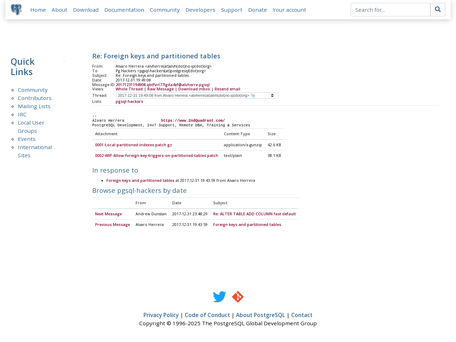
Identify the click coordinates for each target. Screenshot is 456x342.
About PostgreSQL (260, 315)
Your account (289, 9)
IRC (22, 114)
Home (38, 9)
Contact (302, 315)
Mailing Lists (34, 106)
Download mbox (194, 89)
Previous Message (112, 225)
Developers (201, 9)
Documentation (125, 9)
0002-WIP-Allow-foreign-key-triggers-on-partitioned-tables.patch (156, 156)
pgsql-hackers (129, 101)
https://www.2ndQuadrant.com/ (193, 121)
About (60, 9)
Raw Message (160, 89)
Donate (257, 9)
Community (165, 9)
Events (27, 139)
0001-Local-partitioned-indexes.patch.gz (133, 145)
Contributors (35, 98)
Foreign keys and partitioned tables (140, 181)
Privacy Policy (161, 315)
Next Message (108, 214)
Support (232, 9)
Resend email (227, 89)
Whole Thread (129, 89)
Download (86, 9)
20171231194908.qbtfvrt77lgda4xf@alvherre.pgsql (163, 85)
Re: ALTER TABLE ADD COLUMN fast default (254, 214)
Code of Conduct (207, 315)
